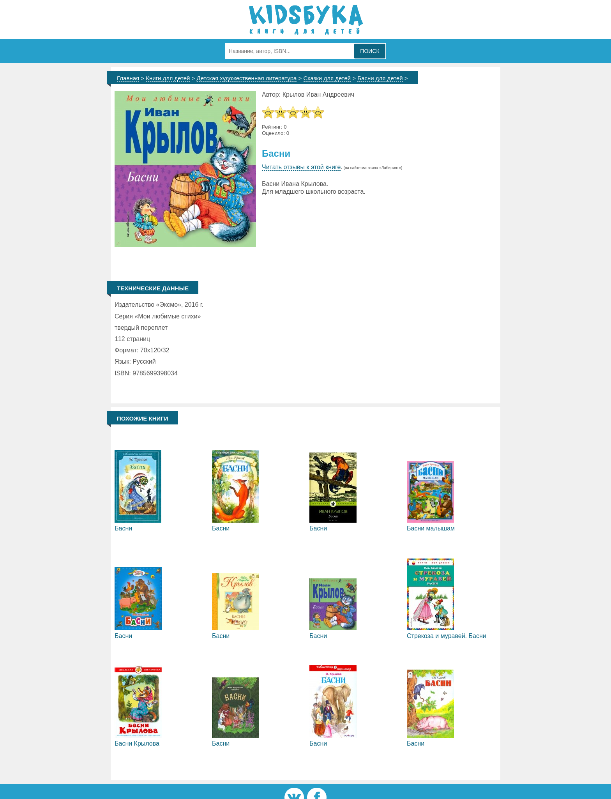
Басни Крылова (137, 743)
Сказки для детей (327, 78)
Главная (128, 78)
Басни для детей (380, 78)
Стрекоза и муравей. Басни (446, 636)
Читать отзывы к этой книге (301, 167)
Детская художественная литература (247, 78)
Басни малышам (431, 528)
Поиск (369, 51)
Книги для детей (168, 78)
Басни (123, 528)
